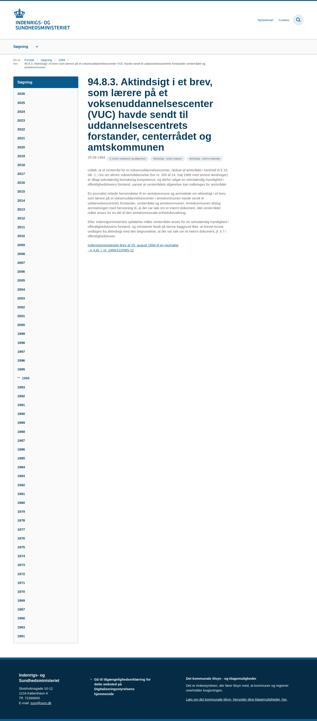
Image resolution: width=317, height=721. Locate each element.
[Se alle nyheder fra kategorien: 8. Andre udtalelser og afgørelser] (128, 158)
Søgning (20, 46)
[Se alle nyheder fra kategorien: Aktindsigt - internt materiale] (205, 158)
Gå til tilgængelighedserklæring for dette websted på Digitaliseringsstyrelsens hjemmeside (122, 686)
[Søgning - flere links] (36, 46)
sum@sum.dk (40, 703)
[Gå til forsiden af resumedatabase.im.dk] (41, 20)
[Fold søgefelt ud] (298, 20)
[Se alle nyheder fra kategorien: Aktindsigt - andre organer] (167, 158)
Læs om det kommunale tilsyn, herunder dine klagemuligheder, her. (237, 699)
